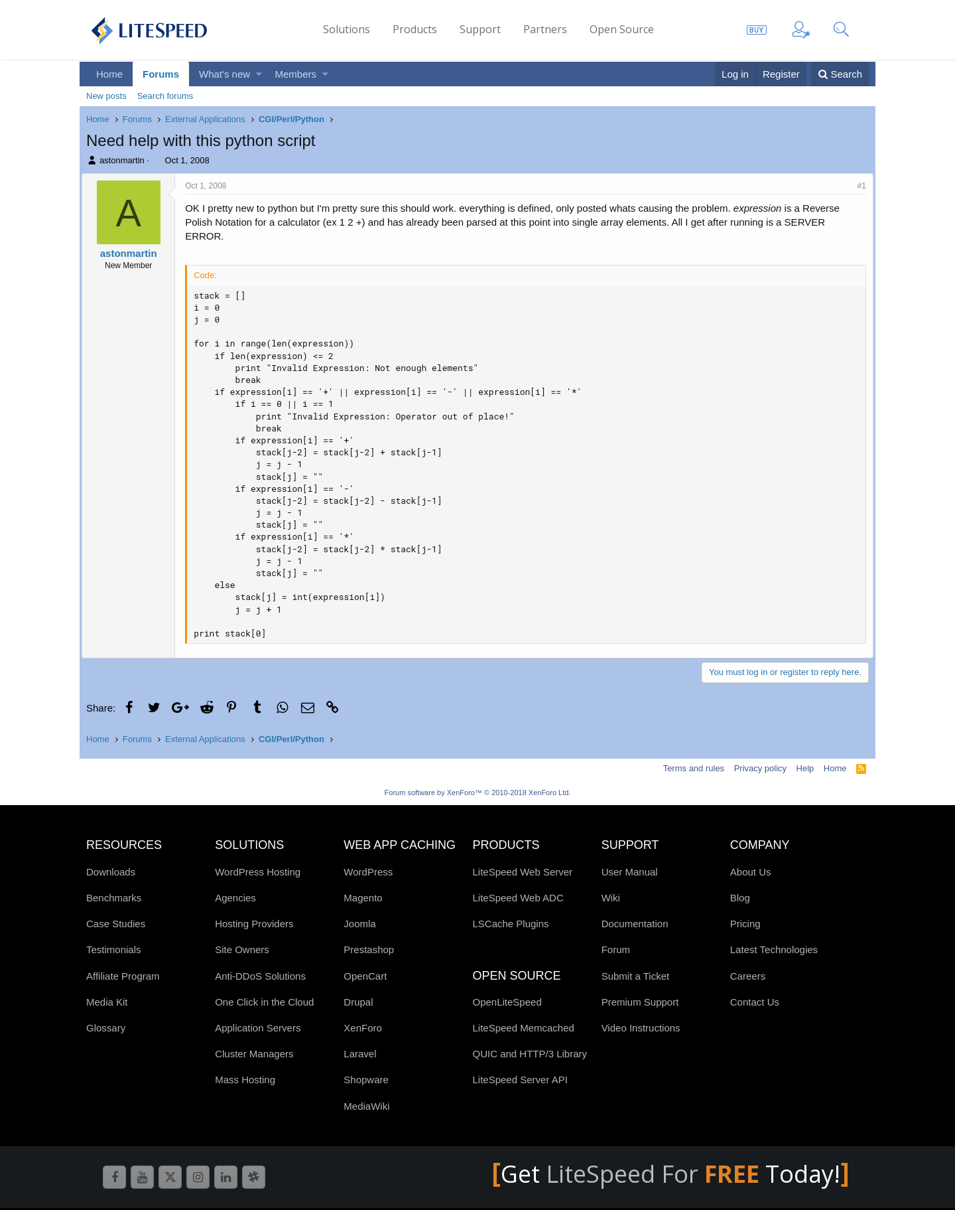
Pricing (745, 923)
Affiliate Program (123, 976)
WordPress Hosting (257, 871)
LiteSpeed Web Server (522, 871)
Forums (161, 74)
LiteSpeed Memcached (523, 1027)
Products (415, 29)
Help (805, 768)
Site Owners (242, 949)
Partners (545, 29)
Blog (740, 897)
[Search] (840, 74)
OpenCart (365, 976)
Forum (616, 949)
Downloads (110, 871)
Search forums (165, 96)
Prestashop (369, 949)
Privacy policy (760, 768)
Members (296, 74)
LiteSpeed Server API (519, 1079)
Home (109, 74)
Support (480, 29)
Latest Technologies (774, 949)
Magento (363, 897)
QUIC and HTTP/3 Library (529, 1053)
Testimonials (113, 949)
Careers (747, 976)
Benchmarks (113, 897)
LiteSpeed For (655, 1174)
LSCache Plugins (510, 923)
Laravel (360, 1053)
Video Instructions (641, 1027)
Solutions (346, 29)
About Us (750, 871)
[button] (259, 74)
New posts (106, 96)
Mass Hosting (245, 1079)
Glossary (105, 1027)
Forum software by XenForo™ (478, 792)
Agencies (235, 897)
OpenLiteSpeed (506, 1002)
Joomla (359, 923)
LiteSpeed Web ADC (517, 897)
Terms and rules (693, 768)
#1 (857, 185)
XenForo (363, 1027)
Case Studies (115, 923)
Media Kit (107, 1002)
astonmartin (122, 160)
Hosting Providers (254, 923)
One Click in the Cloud (264, 1002)
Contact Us (754, 1002)
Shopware (366, 1079)
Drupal (358, 1002)
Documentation (635, 923)
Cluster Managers (254, 1053)
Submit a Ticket (636, 976)
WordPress (368, 871)
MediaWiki (366, 1106)
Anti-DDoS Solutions (260, 976)
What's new (224, 74)
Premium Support (640, 1002)
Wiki (611, 897)
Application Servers (257, 1027)
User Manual (630, 871)
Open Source (622, 29)
